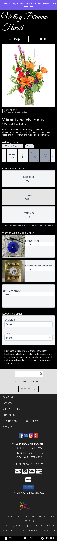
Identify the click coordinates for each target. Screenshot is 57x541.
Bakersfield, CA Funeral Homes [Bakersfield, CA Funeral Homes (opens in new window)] (19, 516)
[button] (28, 488)
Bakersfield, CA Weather (13, 525)
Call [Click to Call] (9, 538)
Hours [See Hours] (47, 538)
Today (29, 146)
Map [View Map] (28, 538)
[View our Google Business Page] (26, 436)
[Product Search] (29, 374)
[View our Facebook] (21, 436)
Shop (14, 39)
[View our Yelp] (36, 436)
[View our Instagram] (31, 436)
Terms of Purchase (29, 530)
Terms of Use (48, 530)
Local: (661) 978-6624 (28, 457)
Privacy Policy (9, 530)
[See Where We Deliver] (28, 389)
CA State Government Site (42, 525)
